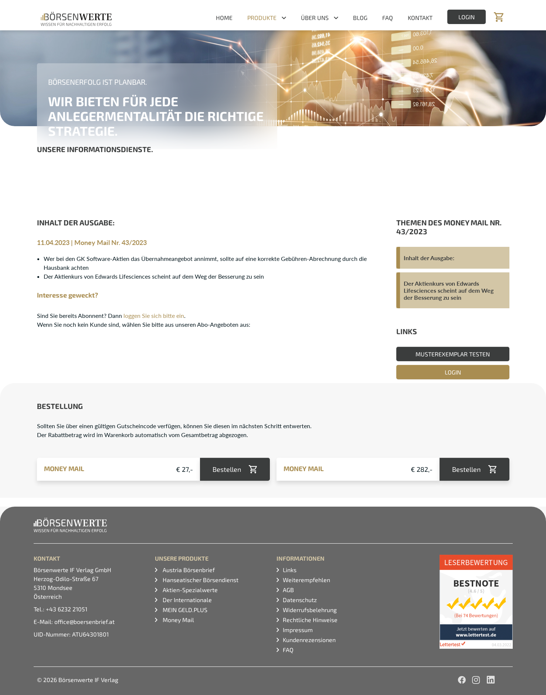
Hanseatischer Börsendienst (199, 579)
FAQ (387, 17)
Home (224, 17)
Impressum (298, 629)
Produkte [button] (262, 17)
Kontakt (420, 17)
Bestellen (227, 469)
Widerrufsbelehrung (310, 609)
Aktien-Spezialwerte (189, 589)
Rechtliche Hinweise (310, 619)
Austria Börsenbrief (188, 569)
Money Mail (177, 619)
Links (289, 569)
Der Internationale (186, 599)
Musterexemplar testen (453, 353)
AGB (288, 589)
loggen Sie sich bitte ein (153, 315)
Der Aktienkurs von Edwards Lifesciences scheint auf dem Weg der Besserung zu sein (449, 290)
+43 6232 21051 (66, 608)
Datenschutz (300, 599)
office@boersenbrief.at (84, 621)
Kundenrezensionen (309, 639)
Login (466, 16)
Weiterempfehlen (306, 579)
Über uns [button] (315, 17)
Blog (360, 17)
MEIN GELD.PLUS (184, 609)
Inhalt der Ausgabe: (429, 257)
